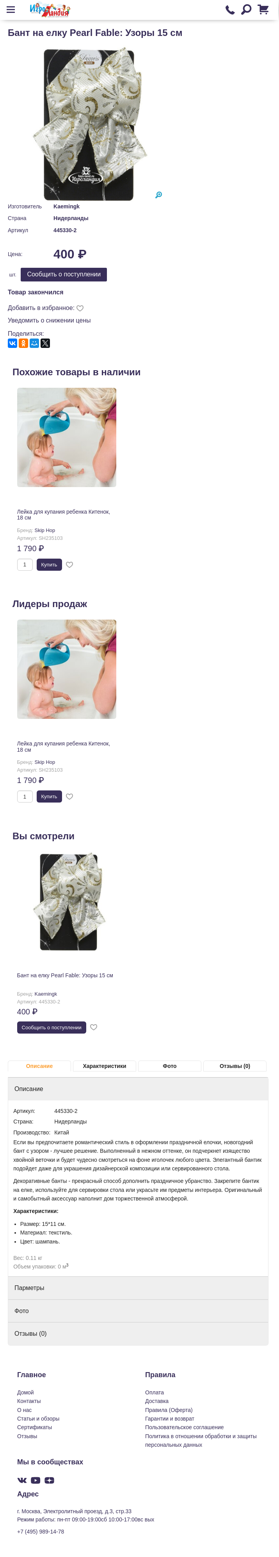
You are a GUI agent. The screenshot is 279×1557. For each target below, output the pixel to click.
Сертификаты (34, 1427)
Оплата (154, 1392)
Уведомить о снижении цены (49, 320)
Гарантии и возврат (169, 1418)
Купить (49, 565)
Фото (169, 1066)
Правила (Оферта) (169, 1410)
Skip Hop (45, 530)
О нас (24, 1410)
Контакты (29, 1401)
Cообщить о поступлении (64, 274)
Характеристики (104, 1066)
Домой (25, 1392)
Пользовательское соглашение (184, 1427)
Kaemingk (66, 206)
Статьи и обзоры (38, 1418)
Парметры (29, 1288)
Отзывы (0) (235, 1066)
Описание (39, 1066)
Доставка (157, 1401)
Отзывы (27, 1436)
